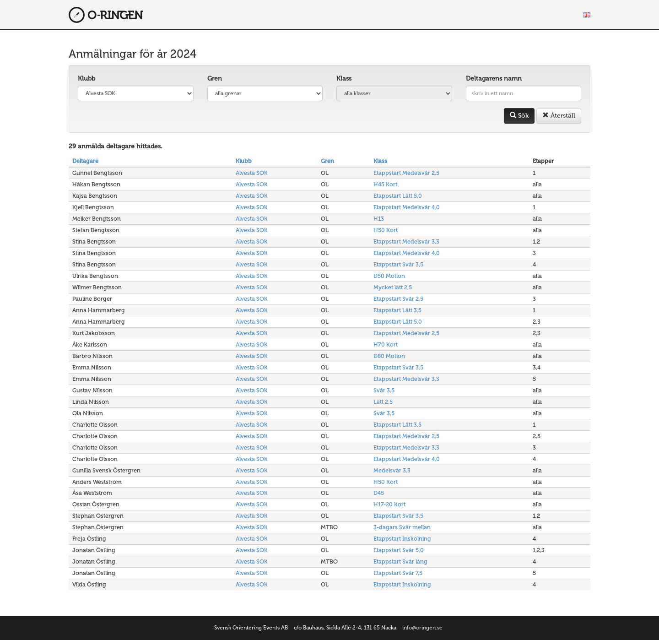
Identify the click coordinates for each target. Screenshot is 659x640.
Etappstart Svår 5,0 (398, 550)
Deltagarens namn (494, 78)
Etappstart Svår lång (400, 561)
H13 (378, 218)
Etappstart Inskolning (402, 538)
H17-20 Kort (389, 504)
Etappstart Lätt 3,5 (397, 310)
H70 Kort (385, 344)
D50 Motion (389, 275)
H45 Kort (385, 184)
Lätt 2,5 (383, 401)
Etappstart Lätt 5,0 (397, 195)
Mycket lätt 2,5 (392, 287)
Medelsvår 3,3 (392, 470)
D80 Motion (389, 356)
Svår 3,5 (383, 390)
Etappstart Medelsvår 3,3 (406, 241)
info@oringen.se (422, 627)
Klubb (86, 78)
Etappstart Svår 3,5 (398, 264)
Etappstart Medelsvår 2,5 (406, 172)
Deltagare (85, 160)
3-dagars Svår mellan (402, 527)
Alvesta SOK (252, 172)
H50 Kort (385, 230)
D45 (378, 492)
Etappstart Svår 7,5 (397, 572)
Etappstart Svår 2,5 (398, 298)
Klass (343, 78)
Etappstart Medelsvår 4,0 (406, 207)
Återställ (558, 115)
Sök (519, 115)
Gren (214, 78)
